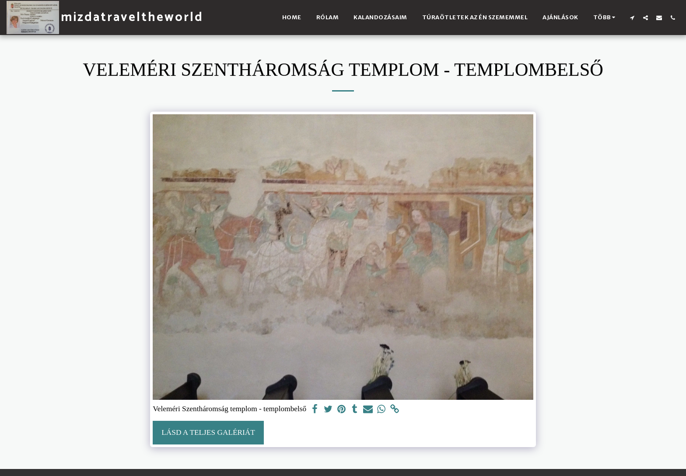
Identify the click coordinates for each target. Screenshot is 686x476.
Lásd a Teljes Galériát (208, 432)
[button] (632, 17)
